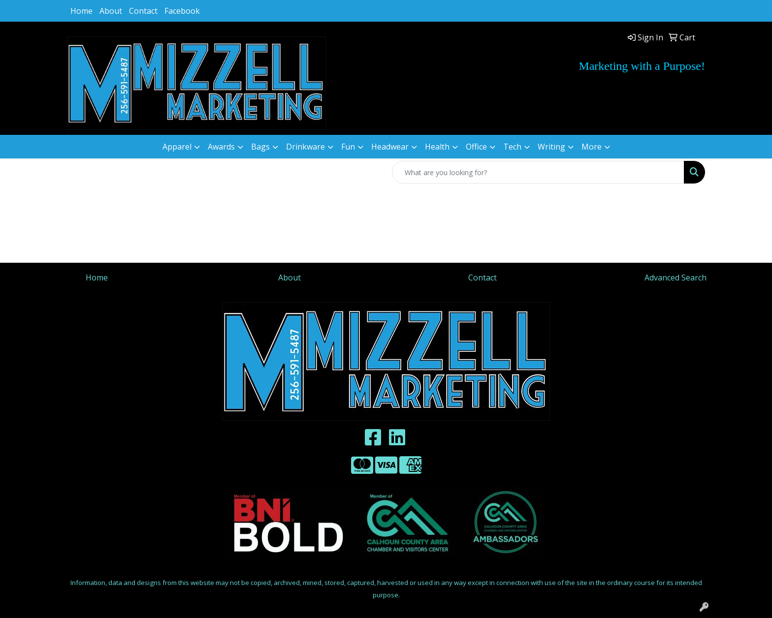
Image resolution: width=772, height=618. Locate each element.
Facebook (182, 10)
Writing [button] (551, 146)
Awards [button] (221, 146)
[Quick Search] (538, 172)
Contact (143, 10)
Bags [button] (260, 146)
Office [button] (476, 146)
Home (81, 10)
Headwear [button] (390, 146)
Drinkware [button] (305, 146)
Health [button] (437, 146)
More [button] (591, 146)
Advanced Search (675, 277)
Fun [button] (348, 146)
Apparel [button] (177, 146)
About (110, 10)
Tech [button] (512, 146)
